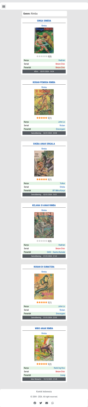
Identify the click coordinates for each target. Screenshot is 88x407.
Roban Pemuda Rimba (44, 82)
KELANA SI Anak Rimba (44, 205)
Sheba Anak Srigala (44, 143)
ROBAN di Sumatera (44, 266)
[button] (3, 6)
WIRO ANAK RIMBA (44, 328)
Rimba (44, 25)
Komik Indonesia (44, 391)
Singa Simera (44, 20)
